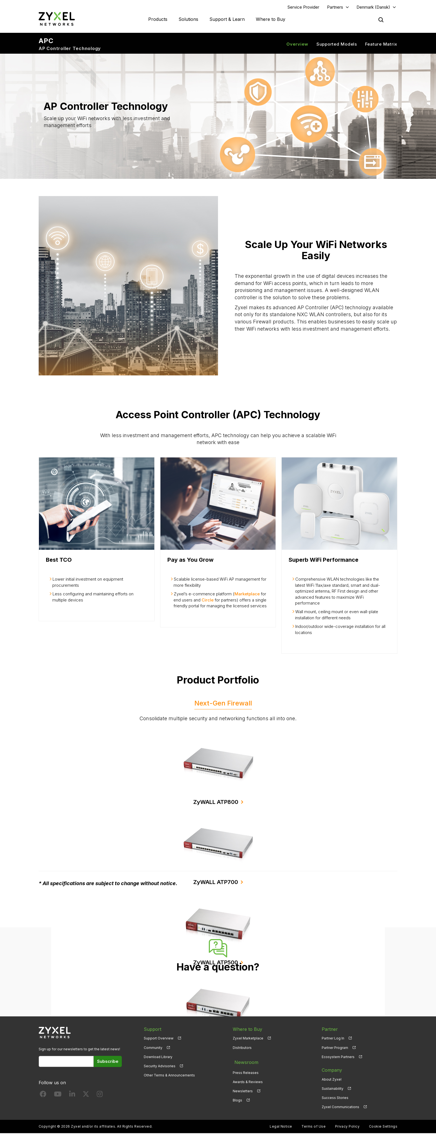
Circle (208, 600)
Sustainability (332, 1089)
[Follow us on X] (86, 1096)
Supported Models (336, 44)
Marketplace (247, 594)
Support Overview (159, 1039)
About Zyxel (331, 1080)
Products (157, 19)
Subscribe (107, 1061)
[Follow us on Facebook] (43, 1096)
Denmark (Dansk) (373, 7)
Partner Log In (333, 1039)
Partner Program (335, 1048)
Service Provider (303, 7)
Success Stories (335, 1098)
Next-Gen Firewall (223, 704)
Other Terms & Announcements (169, 1076)
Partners (335, 7)
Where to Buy (270, 19)
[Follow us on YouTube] (57, 1096)
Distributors (242, 1048)
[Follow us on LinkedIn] (72, 1096)
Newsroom (244, 1061)
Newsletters (243, 1089)
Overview (297, 44)
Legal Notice (281, 1127)
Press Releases (246, 1071)
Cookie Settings (383, 1127)
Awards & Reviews (248, 1080)
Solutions (188, 19)
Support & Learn (227, 19)
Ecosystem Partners (338, 1057)
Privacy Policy (347, 1127)
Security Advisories (159, 1066)
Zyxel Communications (340, 1108)
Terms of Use (313, 1127)
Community (153, 1048)
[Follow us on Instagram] (100, 1096)
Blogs (237, 1098)
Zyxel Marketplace (248, 1039)
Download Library (158, 1057)
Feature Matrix (381, 44)
